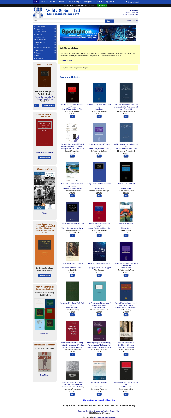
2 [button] (97, 43)
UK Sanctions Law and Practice (99, 144)
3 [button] (101, 43)
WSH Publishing (74, 2)
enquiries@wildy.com (130, 14)
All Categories (38, 58)
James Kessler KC (121, 149)
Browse (43, 2)
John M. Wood (93, 228)
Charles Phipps (42, 99)
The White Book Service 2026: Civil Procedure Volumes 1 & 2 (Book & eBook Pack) (72, 146)
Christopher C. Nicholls (126, 347)
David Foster (66, 268)
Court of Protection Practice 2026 (72, 223)
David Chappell (106, 268)
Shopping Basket (132, 1)
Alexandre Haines (104, 149)
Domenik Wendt (120, 307)
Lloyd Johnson (106, 347)
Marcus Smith (126, 228)
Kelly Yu (50, 99)
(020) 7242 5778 (132, 12)
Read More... (44, 375)
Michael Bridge (126, 188)
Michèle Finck (126, 268)
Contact (99, 2)
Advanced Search (132, 21)
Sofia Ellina (102, 228)
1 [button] (94, 43)
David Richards (99, 188)
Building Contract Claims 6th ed (99, 263)
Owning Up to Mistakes (99, 382)
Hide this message (66, 60)
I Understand (102, 5)
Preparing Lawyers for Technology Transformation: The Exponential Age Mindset (99, 345)
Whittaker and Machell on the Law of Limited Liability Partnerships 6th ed (126, 107)
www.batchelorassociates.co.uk (105, 417)
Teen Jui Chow (40, 97)
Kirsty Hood (99, 109)
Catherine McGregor (94, 347)
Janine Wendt (132, 307)
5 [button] (107, 43)
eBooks (52, 2)
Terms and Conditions (85, 411)
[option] (99, 33)
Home (36, 2)
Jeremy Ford (67, 188)
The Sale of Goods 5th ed (126, 184)
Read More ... (44, 334)
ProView (61, 2)
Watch (44, 213)
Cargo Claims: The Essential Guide (99, 184)
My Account (110, 2)
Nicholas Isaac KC (72, 307)
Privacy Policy (115, 411)
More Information (49, 105)
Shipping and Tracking (101, 411)
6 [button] (110, 43)
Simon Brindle (77, 188)
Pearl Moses (99, 387)
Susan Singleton (99, 307)
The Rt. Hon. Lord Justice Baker (72, 228)
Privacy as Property (126, 223)
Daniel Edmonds (68, 109)
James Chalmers (77, 387)
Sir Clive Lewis (126, 387)
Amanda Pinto (92, 149)
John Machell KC (126, 109)
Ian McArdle (78, 347)
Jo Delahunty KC (67, 347)
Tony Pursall (132, 149)
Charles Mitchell (76, 268)
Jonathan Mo (49, 97)
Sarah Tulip (78, 109)
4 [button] (104, 43)
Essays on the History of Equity (72, 263)
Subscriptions (88, 2)
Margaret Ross (66, 387)
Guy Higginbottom (94, 268)
